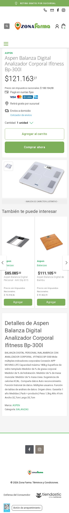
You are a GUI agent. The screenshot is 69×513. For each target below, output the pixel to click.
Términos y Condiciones (45, 482)
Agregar (18, 302)
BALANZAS (22, 409)
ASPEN (16, 405)
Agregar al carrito (34, 134)
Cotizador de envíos (21, 115)
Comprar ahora (34, 147)
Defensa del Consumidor (17, 494)
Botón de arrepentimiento (26, 507)
